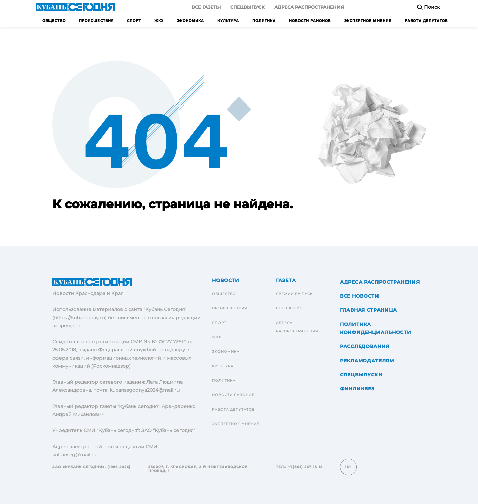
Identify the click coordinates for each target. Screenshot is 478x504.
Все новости (359, 296)
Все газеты (206, 7)
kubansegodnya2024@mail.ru (145, 390)
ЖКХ (159, 20)
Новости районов (310, 20)
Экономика (190, 20)
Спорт (134, 20)
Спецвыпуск (247, 7)
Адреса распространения (309, 7)
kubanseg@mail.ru (74, 455)
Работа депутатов (426, 20)
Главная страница (368, 310)
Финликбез (357, 389)
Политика (264, 20)
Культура (228, 20)
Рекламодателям (367, 361)
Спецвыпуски (361, 375)
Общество (54, 20)
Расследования (364, 346)
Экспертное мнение (367, 20)
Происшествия (96, 20)
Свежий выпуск (294, 294)
